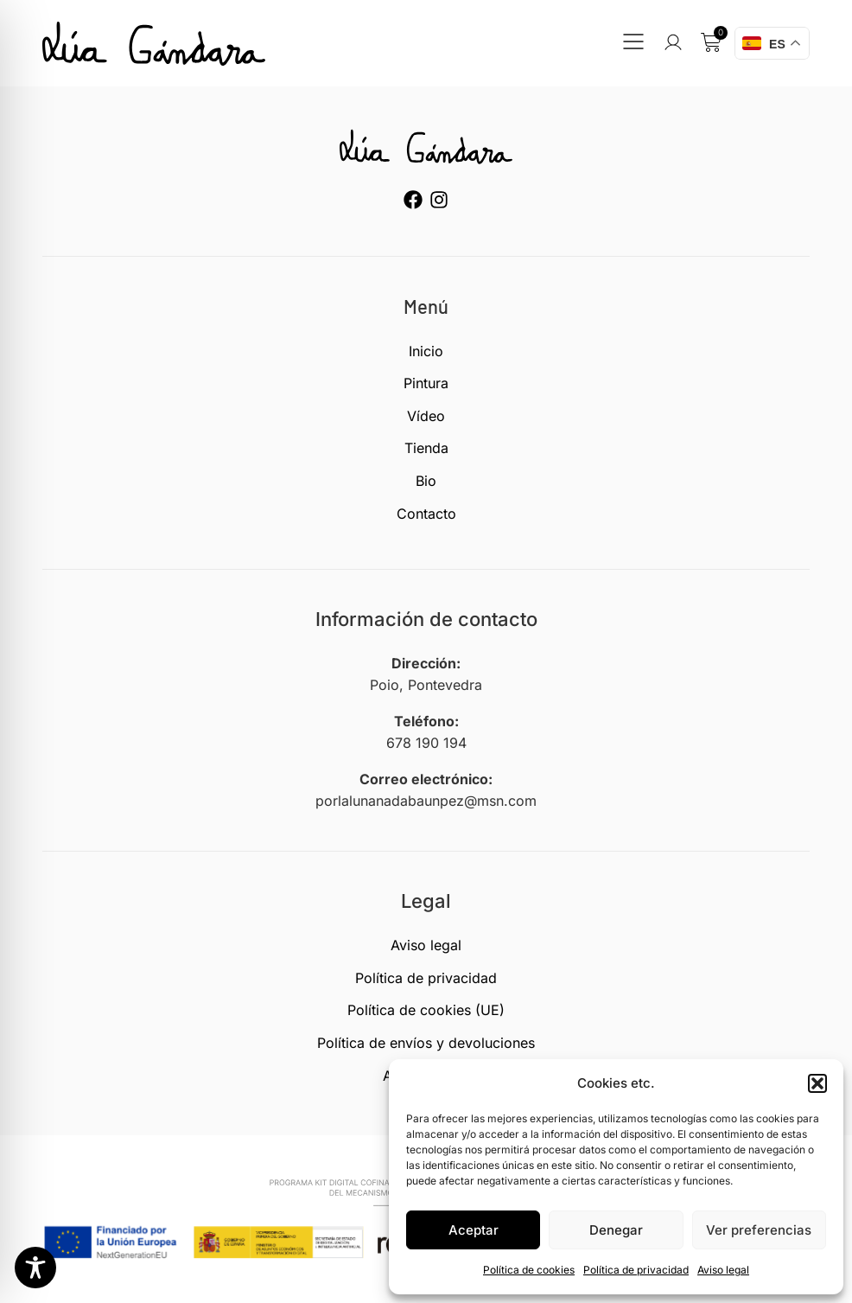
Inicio (426, 351)
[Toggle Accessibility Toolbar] (35, 1267)
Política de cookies (529, 1269)
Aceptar (473, 1230)
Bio (426, 480)
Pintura (426, 383)
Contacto (426, 513)
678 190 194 (426, 742)
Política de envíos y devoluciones (426, 1042)
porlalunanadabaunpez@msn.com (426, 800)
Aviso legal (723, 1269)
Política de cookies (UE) (426, 1010)
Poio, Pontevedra (426, 684)
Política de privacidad (636, 1269)
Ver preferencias (758, 1230)
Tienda (426, 448)
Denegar (616, 1230)
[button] (817, 1083)
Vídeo (426, 416)
